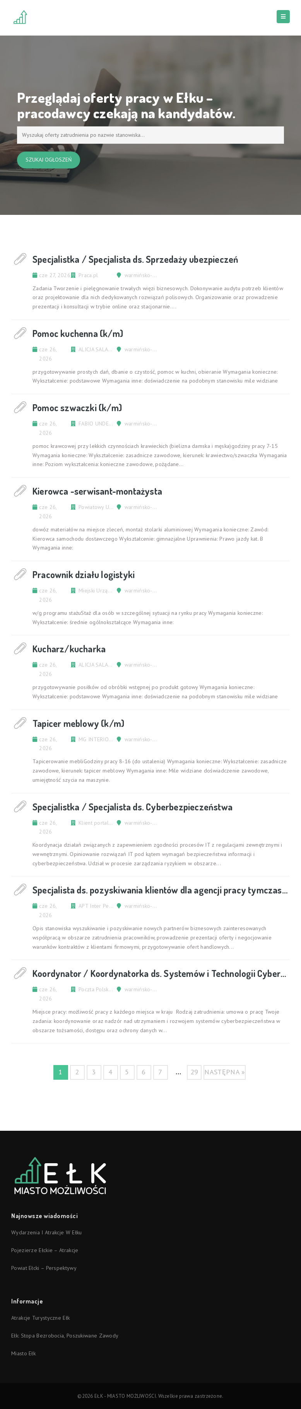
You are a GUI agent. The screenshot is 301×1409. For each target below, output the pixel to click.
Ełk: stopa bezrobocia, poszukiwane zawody (64, 1335)
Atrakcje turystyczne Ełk (40, 1317)
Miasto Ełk (23, 1353)
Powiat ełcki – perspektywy (44, 1267)
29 (194, 1071)
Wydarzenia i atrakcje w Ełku (46, 1232)
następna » (224, 1071)
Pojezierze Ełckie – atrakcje (44, 1250)
